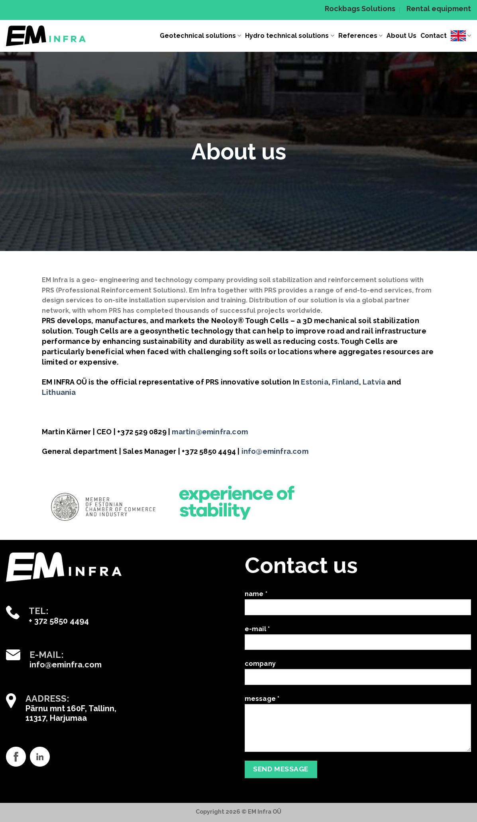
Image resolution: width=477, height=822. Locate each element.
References (360, 36)
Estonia (314, 382)
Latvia (374, 382)
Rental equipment (438, 8)
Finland (345, 382)
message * (358, 726)
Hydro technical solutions (289, 36)
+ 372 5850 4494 (59, 621)
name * (358, 605)
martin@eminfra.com (210, 432)
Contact (433, 35)
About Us (401, 35)
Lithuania (59, 392)
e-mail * (358, 640)
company (358, 675)
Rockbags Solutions (360, 8)
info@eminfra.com (274, 451)
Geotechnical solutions (200, 36)
